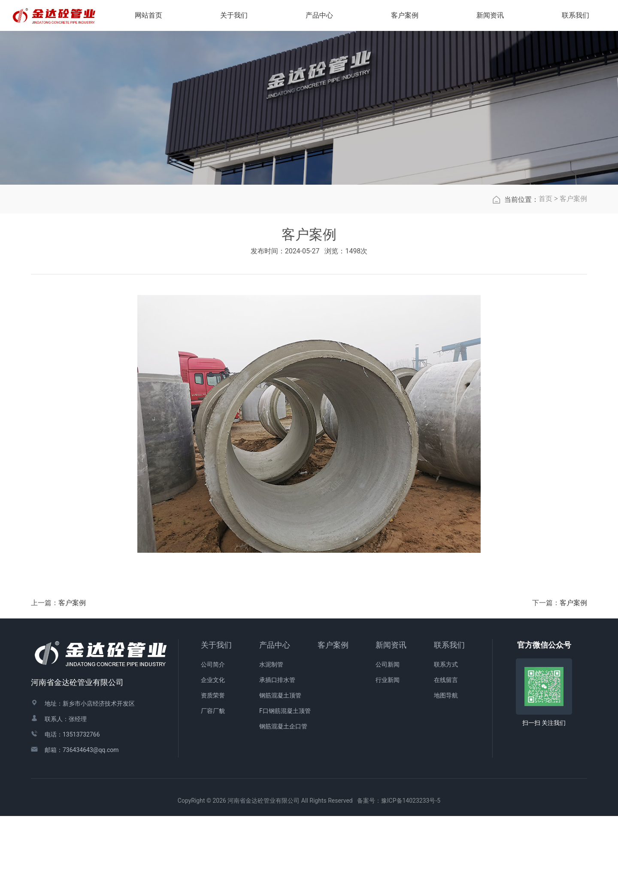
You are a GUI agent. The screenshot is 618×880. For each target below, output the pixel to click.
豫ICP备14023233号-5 (410, 865)
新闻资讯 (391, 709)
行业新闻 (388, 744)
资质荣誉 (213, 759)
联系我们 (449, 709)
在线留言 (446, 744)
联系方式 (446, 728)
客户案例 (573, 263)
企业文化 (213, 744)
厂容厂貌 (213, 775)
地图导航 (446, 759)
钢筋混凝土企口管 (283, 790)
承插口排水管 (277, 744)
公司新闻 (388, 728)
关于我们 (216, 709)
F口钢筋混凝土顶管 (285, 775)
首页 (545, 263)
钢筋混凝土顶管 (280, 759)
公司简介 (213, 728)
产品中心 (274, 709)
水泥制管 (271, 728)
